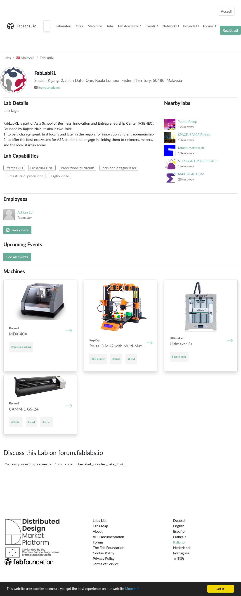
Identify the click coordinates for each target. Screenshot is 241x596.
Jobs (110, 26)
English (178, 526)
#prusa (116, 358)
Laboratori (63, 26)
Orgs (79, 26)
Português (181, 553)
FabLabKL (47, 57)
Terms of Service (106, 564)
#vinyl (31, 421)
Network (170, 26)
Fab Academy (129, 26)
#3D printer (98, 358)
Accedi (226, 11)
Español (179, 531)
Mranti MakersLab (191, 148)
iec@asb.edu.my (49, 87)
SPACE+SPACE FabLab (194, 135)
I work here (17, 230)
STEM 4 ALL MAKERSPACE (197, 161)
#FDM (131, 358)
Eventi (151, 26)
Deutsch (180, 520)
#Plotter (15, 421)
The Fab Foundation (108, 547)
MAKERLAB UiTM (191, 174)
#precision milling (21, 346)
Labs (7, 57)
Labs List (99, 520)
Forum (209, 26)
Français (179, 536)
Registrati (230, 30)
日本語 (178, 558)
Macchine (94, 26)
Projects (190, 26)
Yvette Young (187, 121)
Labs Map (100, 526)
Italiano (179, 542)
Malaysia (25, 57)
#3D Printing (179, 356)
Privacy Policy (104, 558)
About (98, 531)
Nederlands (182, 547)
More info (139, 589)
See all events (17, 257)
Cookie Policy (103, 553)
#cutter (47, 421)
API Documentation (108, 536)
